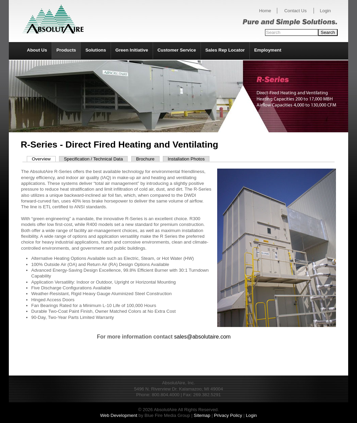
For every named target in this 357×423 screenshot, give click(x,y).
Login (325, 10)
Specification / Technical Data (93, 158)
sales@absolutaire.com (202, 337)
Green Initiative (131, 50)
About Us (37, 50)
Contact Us (295, 10)
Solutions (96, 50)
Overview (41, 158)
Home (265, 10)
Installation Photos (186, 158)
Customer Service (176, 50)
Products (66, 50)
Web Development (118, 415)
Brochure (145, 158)
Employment (267, 50)
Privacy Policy (228, 415)
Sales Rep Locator (225, 50)
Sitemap (202, 415)
